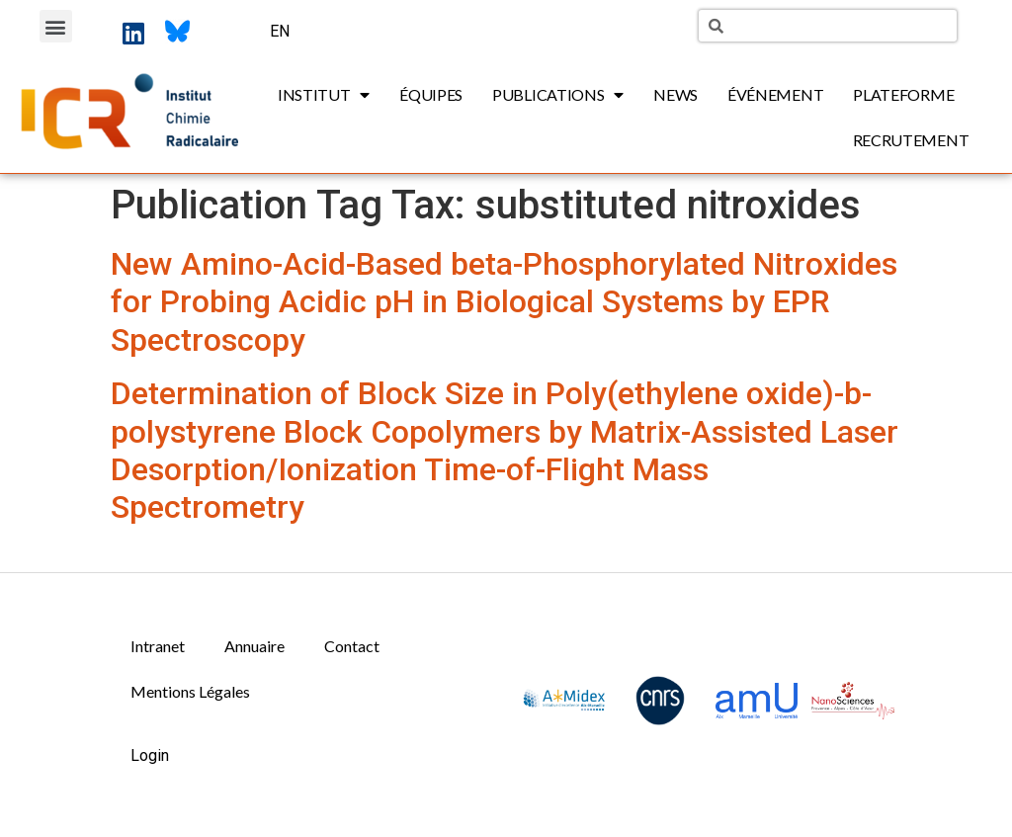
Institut (324, 95)
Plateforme (903, 94)
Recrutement (911, 139)
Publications (558, 95)
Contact (352, 645)
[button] (56, 26)
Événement (775, 94)
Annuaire (254, 645)
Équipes (431, 94)
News (675, 94)
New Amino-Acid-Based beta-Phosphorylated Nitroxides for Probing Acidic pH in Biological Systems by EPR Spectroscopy (504, 302)
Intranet (157, 645)
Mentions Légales (190, 691)
